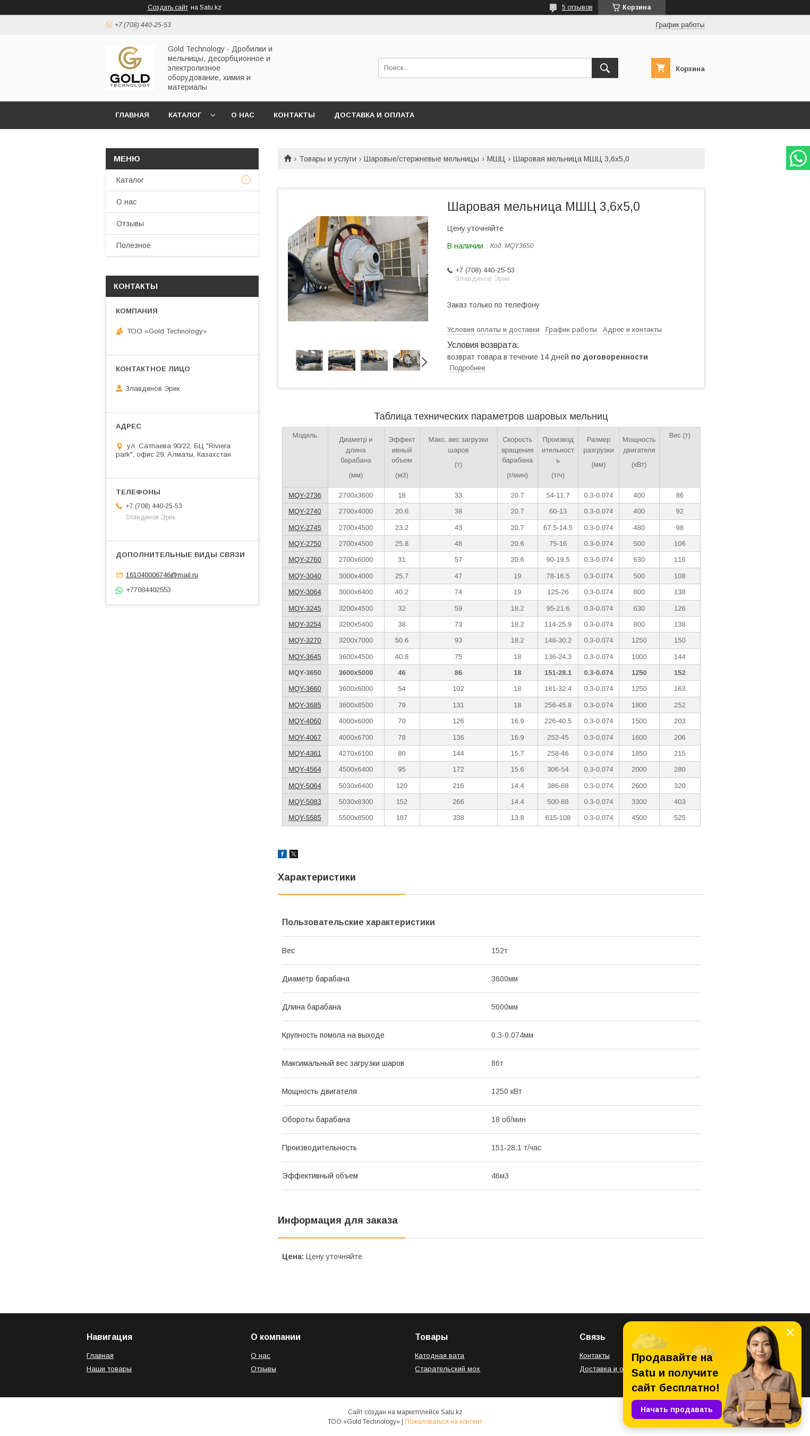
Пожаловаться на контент (443, 1421)
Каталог (184, 115)
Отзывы (130, 223)
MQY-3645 (304, 657)
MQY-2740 (304, 511)
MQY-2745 (304, 528)
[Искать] (605, 68)
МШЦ (496, 159)
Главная (132, 115)
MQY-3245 (304, 608)
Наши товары (109, 1369)
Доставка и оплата (374, 115)
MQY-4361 (304, 753)
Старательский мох (447, 1369)
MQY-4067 (304, 737)
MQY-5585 (304, 818)
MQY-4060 (304, 721)
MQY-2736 (304, 495)
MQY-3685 (304, 705)
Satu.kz (452, 1412)
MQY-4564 (304, 769)
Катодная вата (439, 1356)
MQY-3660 (304, 689)
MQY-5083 (304, 802)
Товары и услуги (327, 159)
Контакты (294, 115)
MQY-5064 (304, 786)
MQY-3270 (304, 640)
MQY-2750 (304, 544)
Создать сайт (168, 7)
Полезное (133, 245)
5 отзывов (577, 7)
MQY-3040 (304, 576)
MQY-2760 (304, 559)
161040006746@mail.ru (162, 575)
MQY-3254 (304, 624)
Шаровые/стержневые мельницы (421, 159)
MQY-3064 (304, 592)
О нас (242, 115)
